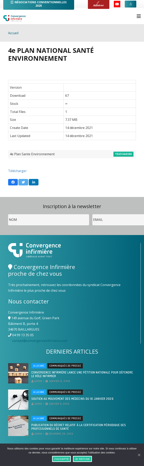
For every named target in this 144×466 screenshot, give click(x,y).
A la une (38, 365)
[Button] (130, 4)
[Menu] (138, 16)
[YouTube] (117, 4)
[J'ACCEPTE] (139, 455)
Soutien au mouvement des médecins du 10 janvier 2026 (72, 398)
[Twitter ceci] (23, 182)
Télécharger (123, 154)
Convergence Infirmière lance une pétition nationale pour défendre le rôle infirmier (82, 374)
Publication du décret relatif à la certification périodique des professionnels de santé (78, 426)
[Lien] (14, 18)
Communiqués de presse (65, 365)
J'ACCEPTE (61, 459)
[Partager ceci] (13, 182)
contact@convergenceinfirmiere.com (39, 340)
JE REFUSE (82, 459)
